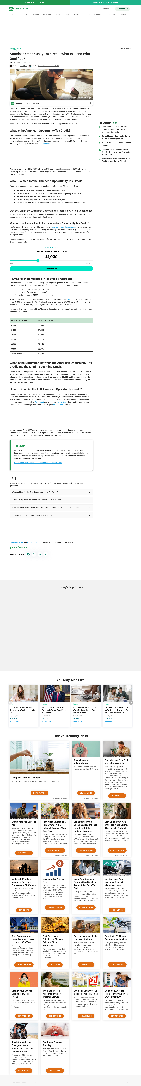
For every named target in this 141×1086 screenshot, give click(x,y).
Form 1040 (61, 402)
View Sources (19, 547)
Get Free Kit (24, 1016)
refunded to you (48, 144)
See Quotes (117, 910)
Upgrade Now (86, 907)
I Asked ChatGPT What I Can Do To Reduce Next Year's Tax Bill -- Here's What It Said (117, 710)
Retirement (78, 14)
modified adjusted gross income (64, 227)
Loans (67, 14)
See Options (55, 1016)
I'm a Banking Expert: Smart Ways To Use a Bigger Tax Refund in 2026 (84, 710)
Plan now (55, 965)
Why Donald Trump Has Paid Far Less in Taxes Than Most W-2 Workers (54, 710)
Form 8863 (39, 402)
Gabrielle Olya (33, 542)
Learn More (86, 793)
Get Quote (24, 910)
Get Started (39, 793)
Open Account (86, 850)
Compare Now (24, 965)
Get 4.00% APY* (55, 850)
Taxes (57, 14)
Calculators (124, 14)
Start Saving (117, 850)
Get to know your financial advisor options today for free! (38, 463)
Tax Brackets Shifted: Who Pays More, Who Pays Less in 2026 (22, 710)
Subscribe (121, 9)
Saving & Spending (95, 14)
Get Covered (55, 1071)
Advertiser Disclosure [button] (125, 48)
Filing (15, 50)
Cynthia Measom (16, 542)
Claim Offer (117, 796)
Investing (47, 14)
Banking (15, 14)
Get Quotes (24, 1071)
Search (106, 9)
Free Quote (86, 965)
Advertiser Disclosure (60, 798)
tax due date (58, 405)
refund (70, 299)
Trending (111, 14)
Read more (14, 722)
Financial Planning (31, 14)
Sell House (86, 1016)
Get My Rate (117, 1016)
